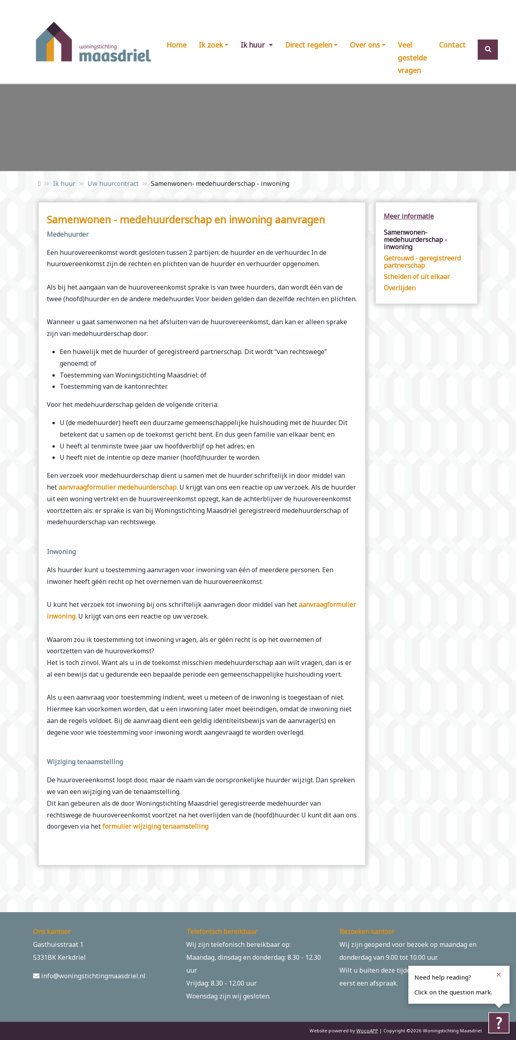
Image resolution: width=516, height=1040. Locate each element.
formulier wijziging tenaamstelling (155, 826)
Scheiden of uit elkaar (417, 276)
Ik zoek (211, 45)
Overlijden (400, 288)
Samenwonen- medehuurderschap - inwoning (415, 239)
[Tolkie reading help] (499, 1023)
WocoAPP (367, 1030)
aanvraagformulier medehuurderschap (117, 487)
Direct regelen (308, 45)
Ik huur (254, 45)
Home (176, 45)
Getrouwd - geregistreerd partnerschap (422, 261)
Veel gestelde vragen (412, 57)
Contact (452, 45)
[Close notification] (498, 974)
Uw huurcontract (113, 183)
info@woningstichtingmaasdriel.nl (89, 975)
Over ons (365, 45)
